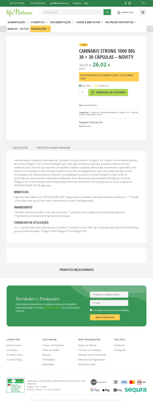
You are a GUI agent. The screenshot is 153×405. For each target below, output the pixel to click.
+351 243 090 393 (36, 3)
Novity (88, 126)
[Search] (107, 12)
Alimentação (18, 22)
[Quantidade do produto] (83, 92)
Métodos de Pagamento (91, 359)
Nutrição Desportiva (121, 22)
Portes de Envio (87, 364)
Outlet (24, 28)
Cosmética (39, 22)
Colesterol (94, 112)
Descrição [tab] (20, 148)
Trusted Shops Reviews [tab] (53, 148)
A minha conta (15, 354)
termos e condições (118, 310)
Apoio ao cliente (87, 345)
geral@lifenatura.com (58, 3)
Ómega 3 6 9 (123, 112)
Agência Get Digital (109, 400)
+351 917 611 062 (16, 3)
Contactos (77, 3)
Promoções (40, 29)
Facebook (119, 345)
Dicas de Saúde (50, 350)
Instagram (120, 350)
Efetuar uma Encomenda (92, 354)
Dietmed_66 (95, 122)
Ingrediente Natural (108, 112)
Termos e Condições (89, 350)
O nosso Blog (14, 359)
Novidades (48, 364)
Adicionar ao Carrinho (108, 92)
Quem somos (14, 345)
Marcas (13, 28)
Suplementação (62, 22)
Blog (86, 3)
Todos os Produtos (53, 345)
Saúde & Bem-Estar (89, 22)
